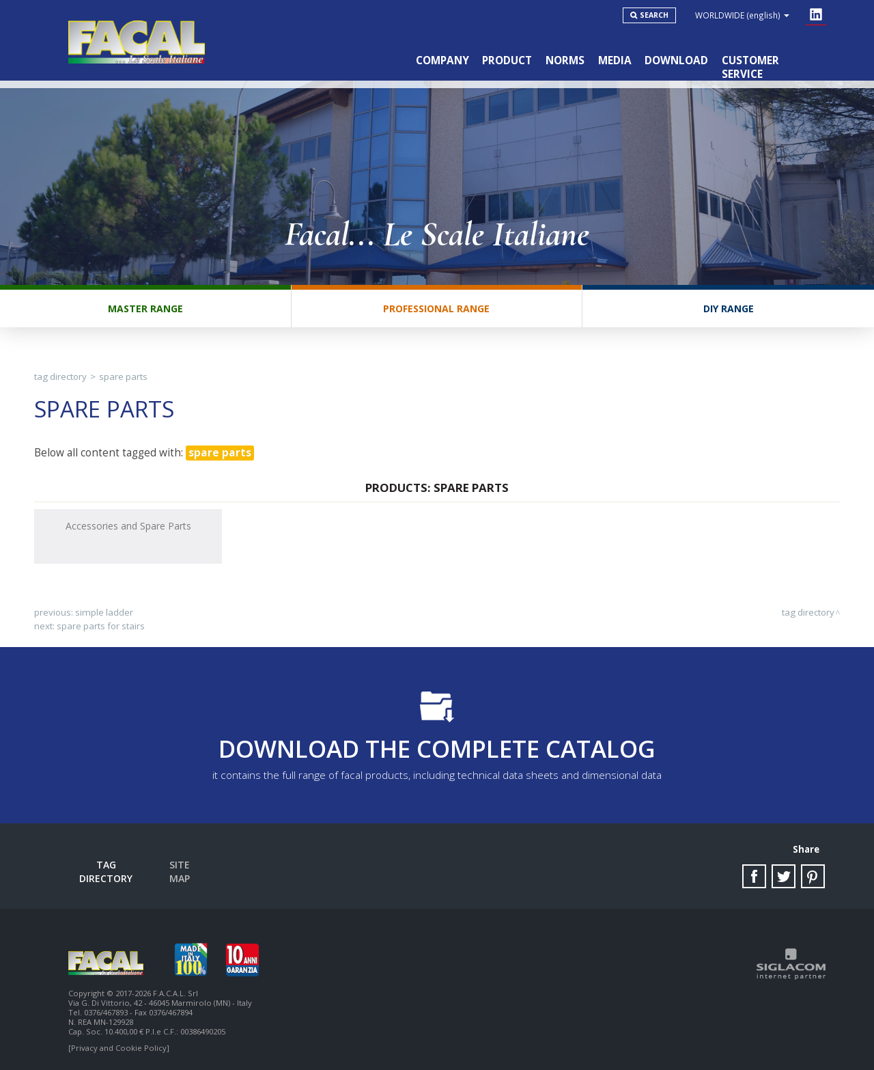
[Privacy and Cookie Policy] (118, 1044)
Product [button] (506, 60)
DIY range (728, 309)
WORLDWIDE (742, 15)
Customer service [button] (772, 60)
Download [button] (676, 60)
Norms (564, 60)
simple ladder (104, 613)
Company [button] (441, 60)
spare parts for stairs (101, 626)
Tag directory (60, 377)
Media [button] (614, 60)
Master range (145, 309)
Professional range (436, 309)
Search (654, 15)
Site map (179, 865)
